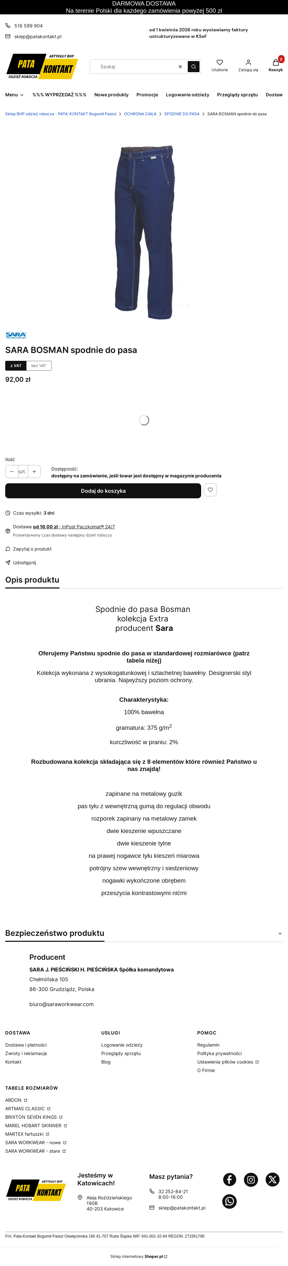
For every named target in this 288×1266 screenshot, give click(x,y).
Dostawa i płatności (26, 1045)
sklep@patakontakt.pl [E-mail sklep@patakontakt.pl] (37, 36)
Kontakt (13, 1062)
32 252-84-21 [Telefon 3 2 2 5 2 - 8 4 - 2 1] (173, 1191)
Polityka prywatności (219, 1053)
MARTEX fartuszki (25, 1134)
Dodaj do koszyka (103, 491)
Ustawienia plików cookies (225, 1062)
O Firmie (206, 1070)
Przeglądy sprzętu (121, 1053)
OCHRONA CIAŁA (140, 113)
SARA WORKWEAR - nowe (33, 1142)
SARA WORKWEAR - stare (33, 1151)
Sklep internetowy (136, 1256)
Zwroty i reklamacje (26, 1053)
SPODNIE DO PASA (182, 113)
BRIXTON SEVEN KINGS (31, 1117)
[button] (194, 66)
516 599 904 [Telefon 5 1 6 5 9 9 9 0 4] (28, 25)
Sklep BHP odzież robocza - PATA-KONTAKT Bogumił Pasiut (60, 113)
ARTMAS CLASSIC (25, 1108)
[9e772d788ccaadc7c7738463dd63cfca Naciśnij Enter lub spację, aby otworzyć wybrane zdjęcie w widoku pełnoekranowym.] (144, 227)
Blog (106, 1062)
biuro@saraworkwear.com (61, 1004)
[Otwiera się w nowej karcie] (229, 1179)
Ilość (10, 459)
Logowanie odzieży (122, 1045)
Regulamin (208, 1045)
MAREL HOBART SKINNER (34, 1125)
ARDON (14, 1100)
